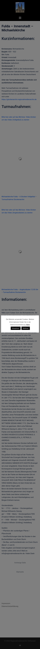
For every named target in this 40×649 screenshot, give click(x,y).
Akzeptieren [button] (15, 328)
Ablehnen (25, 328)
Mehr (28, 325)
